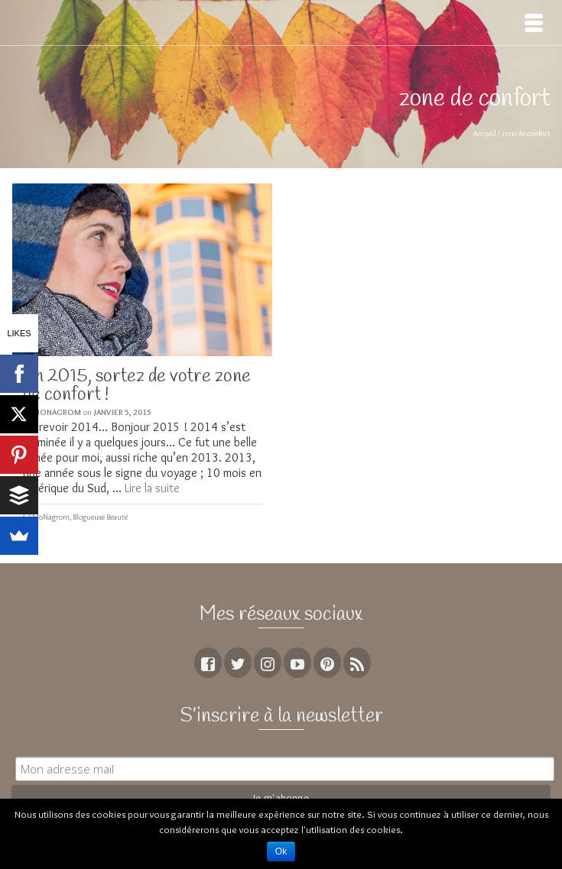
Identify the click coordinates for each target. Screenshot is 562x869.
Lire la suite (152, 488)
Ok (281, 851)
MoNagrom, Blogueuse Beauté (80, 517)
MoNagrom (57, 412)
